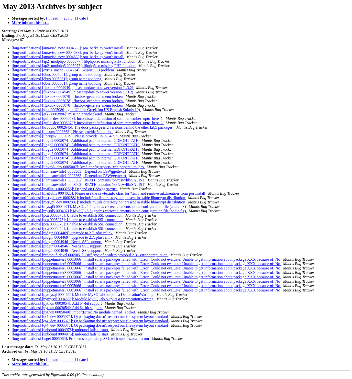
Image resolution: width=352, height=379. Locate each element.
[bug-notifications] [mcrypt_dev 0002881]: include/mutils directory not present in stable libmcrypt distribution (99, 198)
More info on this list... (30, 23)
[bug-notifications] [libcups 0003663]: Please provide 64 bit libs (62, 132)
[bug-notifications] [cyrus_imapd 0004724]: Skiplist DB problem (63, 70)
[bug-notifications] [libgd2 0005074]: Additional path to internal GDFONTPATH (76, 140)
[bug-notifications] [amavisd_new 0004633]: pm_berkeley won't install (68, 48)
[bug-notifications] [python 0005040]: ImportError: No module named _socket (74, 312)
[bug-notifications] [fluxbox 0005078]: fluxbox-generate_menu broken (68, 96)
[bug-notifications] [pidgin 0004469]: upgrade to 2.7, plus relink (62, 233)
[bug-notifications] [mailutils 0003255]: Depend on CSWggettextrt (65, 189)
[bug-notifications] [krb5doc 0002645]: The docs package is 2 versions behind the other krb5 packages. (93, 127)
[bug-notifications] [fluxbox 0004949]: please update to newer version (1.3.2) (73, 88)
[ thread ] (53, 18)
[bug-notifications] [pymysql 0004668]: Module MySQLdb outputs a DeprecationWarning (83, 294)
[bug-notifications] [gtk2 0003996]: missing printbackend (57, 114)
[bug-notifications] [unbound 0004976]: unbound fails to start (60, 330)
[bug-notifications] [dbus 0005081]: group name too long (57, 74)
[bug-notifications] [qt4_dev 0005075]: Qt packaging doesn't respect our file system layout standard (90, 316)
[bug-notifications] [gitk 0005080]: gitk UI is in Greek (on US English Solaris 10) (76, 110)
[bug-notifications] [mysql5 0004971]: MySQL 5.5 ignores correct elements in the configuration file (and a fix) (99, 206)
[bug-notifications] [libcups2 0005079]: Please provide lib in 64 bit (65, 136)
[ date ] (82, 18)
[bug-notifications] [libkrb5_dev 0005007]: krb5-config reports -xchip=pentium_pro (78, 167)
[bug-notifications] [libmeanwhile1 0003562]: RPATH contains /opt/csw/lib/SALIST (78, 180)
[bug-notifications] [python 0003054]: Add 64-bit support (57, 303)
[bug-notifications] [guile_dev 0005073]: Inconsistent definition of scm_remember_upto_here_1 (88, 118)
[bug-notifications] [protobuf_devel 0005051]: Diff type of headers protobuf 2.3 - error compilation (90, 255)
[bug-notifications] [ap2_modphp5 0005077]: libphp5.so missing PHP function (74, 61)
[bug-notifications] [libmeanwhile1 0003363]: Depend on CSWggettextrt (69, 171)
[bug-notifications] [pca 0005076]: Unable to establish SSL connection (67, 215)
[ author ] (69, 18)
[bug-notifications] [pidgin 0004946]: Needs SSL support (57, 242)
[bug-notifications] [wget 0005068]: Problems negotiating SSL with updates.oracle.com (81, 338)
